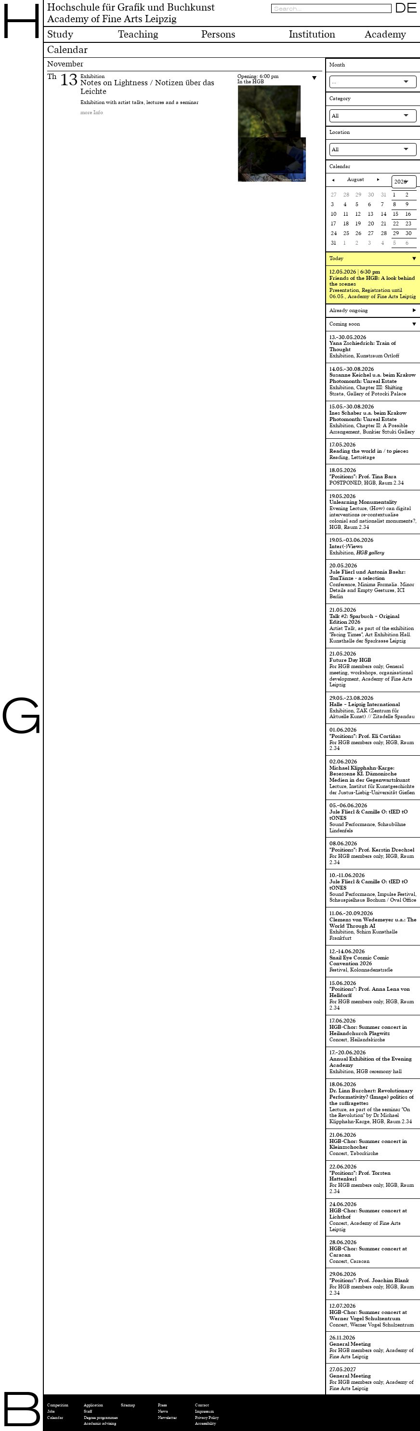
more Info (91, 112)
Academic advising (100, 1423)
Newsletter (167, 1417)
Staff (88, 1411)
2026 (400, 182)
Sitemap (128, 1405)
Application (93, 1405)
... (334, 82)
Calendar (55, 1417)
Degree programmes (101, 1417)
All (335, 116)
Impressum (204, 1411)
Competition (57, 1405)
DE (406, 8)
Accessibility (205, 1423)
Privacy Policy (207, 1417)
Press (162, 1405)
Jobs (50, 1411)
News (163, 1411)
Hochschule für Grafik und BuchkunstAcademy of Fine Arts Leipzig (131, 13)
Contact (202, 1405)
